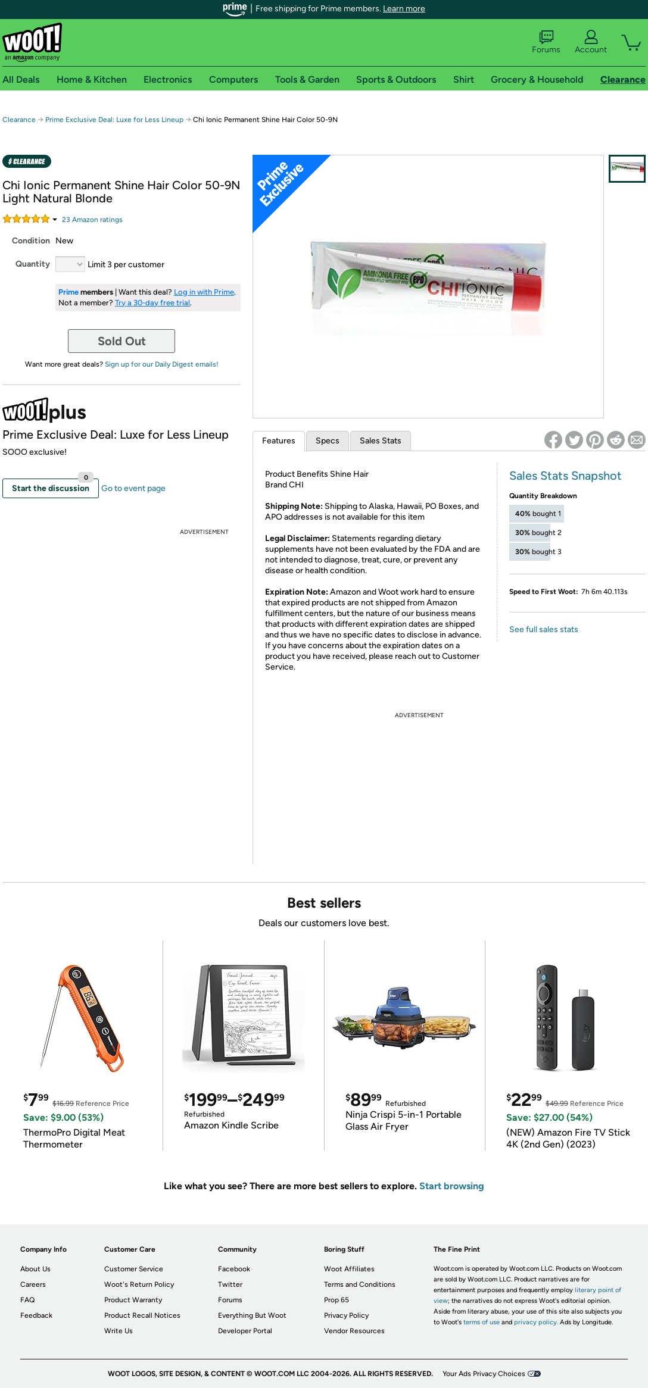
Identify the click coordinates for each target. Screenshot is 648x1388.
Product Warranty (133, 1300)
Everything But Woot (252, 1315)
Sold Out (122, 341)
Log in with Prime (204, 291)
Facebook (234, 1269)
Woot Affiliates (349, 1269)
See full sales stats (543, 629)
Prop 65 (336, 1300)
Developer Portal (245, 1331)
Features (278, 441)
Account (591, 42)
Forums (546, 42)
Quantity (32, 264)
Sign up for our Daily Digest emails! (162, 364)
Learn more (404, 9)
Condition (31, 241)
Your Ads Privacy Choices (484, 1374)
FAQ (27, 1300)
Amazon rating (92, 219)
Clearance (19, 119)
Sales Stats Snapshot (565, 475)
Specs (327, 441)
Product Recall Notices (142, 1315)
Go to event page (133, 488)
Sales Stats (380, 441)
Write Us (118, 1331)
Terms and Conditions (359, 1284)
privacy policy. (536, 1322)
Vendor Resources (354, 1331)
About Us (35, 1269)
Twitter (230, 1284)
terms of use (481, 1322)
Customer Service (133, 1269)
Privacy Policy (346, 1315)
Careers (33, 1284)
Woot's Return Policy (139, 1284)
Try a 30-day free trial (152, 302)
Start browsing (451, 1186)
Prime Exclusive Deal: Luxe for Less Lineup (114, 119)
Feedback (36, 1315)
